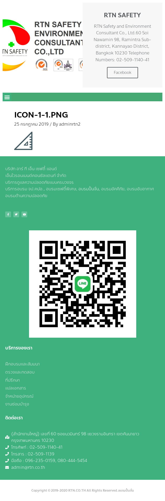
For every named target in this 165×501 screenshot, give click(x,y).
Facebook (122, 72)
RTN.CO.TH (77, 490)
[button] (7, 97)
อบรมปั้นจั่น (88, 189)
